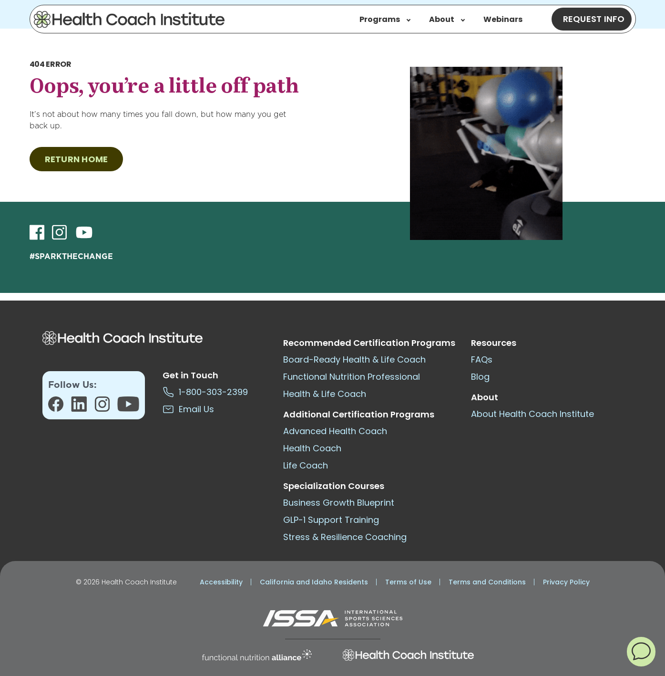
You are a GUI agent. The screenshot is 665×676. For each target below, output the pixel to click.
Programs (384, 19)
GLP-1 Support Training (331, 520)
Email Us (188, 409)
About (447, 19)
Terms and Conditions (487, 582)
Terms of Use (408, 582)
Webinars (502, 19)
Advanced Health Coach (335, 431)
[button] (641, 651)
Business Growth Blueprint (338, 503)
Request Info (594, 19)
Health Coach (312, 448)
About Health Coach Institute (532, 414)
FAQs (481, 359)
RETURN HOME (76, 159)
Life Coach (305, 465)
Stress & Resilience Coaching (345, 537)
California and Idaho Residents (314, 582)
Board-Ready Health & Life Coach (354, 359)
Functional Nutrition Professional (351, 377)
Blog (480, 377)
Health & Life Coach (324, 394)
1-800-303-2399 (205, 392)
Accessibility (221, 582)
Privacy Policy (566, 582)
